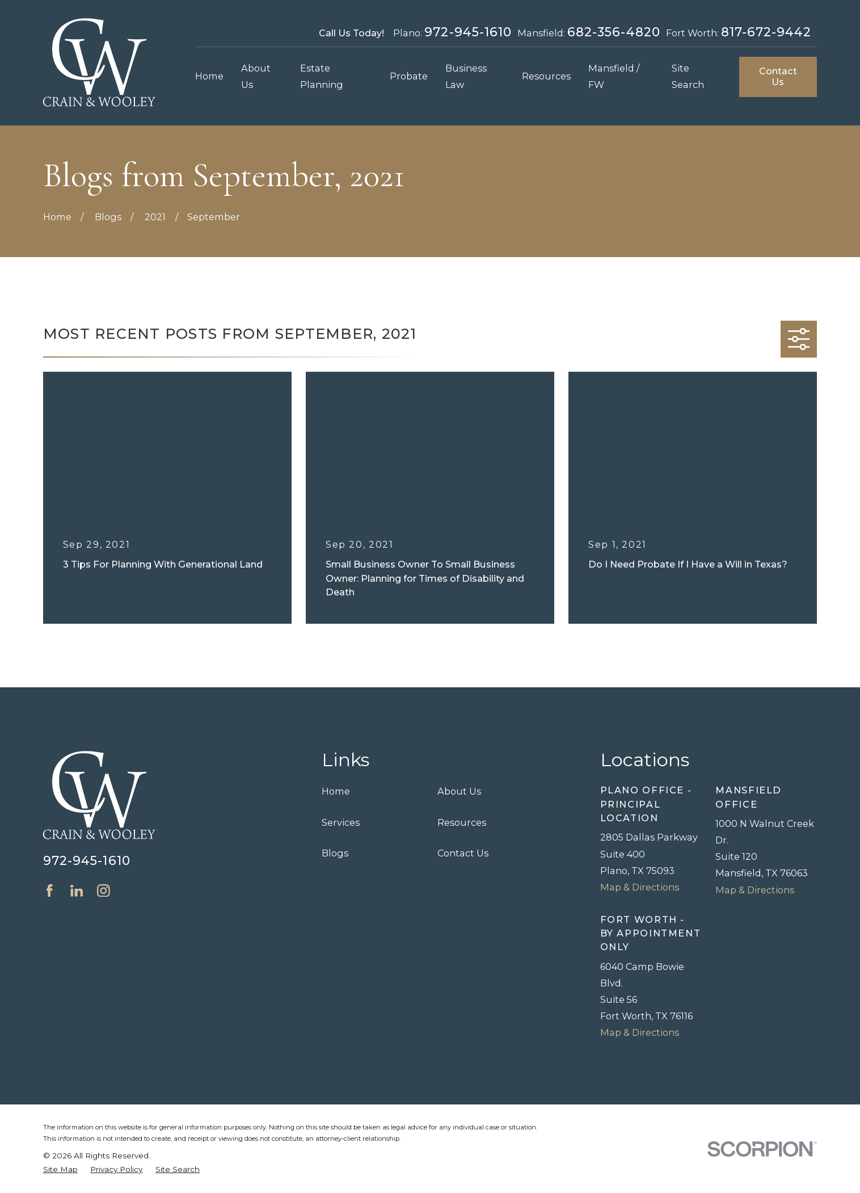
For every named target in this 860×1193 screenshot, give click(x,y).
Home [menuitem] (209, 76)
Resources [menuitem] (546, 76)
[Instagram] (103, 890)
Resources (461, 822)
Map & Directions (639, 887)
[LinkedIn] (76, 890)
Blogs (335, 853)
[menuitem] (60, 1169)
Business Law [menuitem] (466, 76)
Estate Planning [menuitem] (321, 76)
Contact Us (778, 76)
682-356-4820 (613, 31)
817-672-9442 (766, 31)
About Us (459, 791)
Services (341, 822)
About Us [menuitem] (256, 76)
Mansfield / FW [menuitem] (613, 76)
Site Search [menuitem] (688, 76)
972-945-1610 (468, 31)
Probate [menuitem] (409, 76)
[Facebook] (49, 890)
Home (336, 791)
